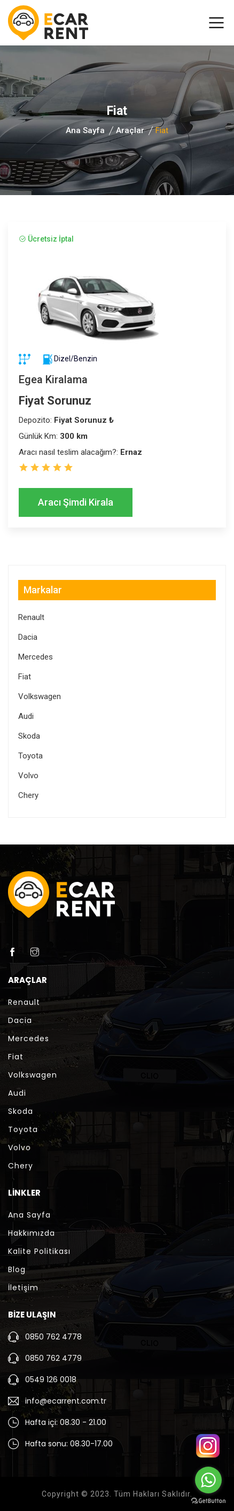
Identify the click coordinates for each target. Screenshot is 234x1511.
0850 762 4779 (53, 1358)
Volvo (28, 775)
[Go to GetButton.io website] (208, 1500)
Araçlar (130, 130)
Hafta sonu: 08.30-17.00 (69, 1443)
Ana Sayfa (85, 130)
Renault (31, 617)
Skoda (29, 736)
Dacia (27, 637)
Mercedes (35, 657)
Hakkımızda (31, 1233)
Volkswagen (39, 696)
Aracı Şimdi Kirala (75, 502)
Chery (28, 795)
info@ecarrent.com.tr (65, 1401)
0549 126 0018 (50, 1379)
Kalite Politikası (39, 1251)
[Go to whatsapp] (208, 1480)
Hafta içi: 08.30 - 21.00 (65, 1422)
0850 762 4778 (53, 1336)
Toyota (30, 756)
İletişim (23, 1287)
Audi (26, 716)
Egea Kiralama (53, 379)
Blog (17, 1269)
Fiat (24, 676)
